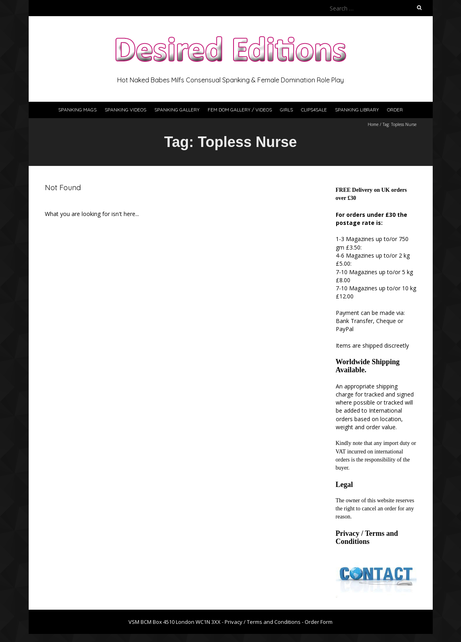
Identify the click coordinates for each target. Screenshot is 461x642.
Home (373, 124)
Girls (286, 110)
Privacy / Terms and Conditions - (265, 621)
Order (395, 110)
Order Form (319, 621)
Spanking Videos (125, 110)
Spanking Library (357, 110)
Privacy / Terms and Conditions (367, 537)
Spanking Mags (77, 110)
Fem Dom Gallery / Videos (240, 110)
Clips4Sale (314, 110)
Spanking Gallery (177, 110)
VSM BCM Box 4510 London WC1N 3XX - (176, 621)
